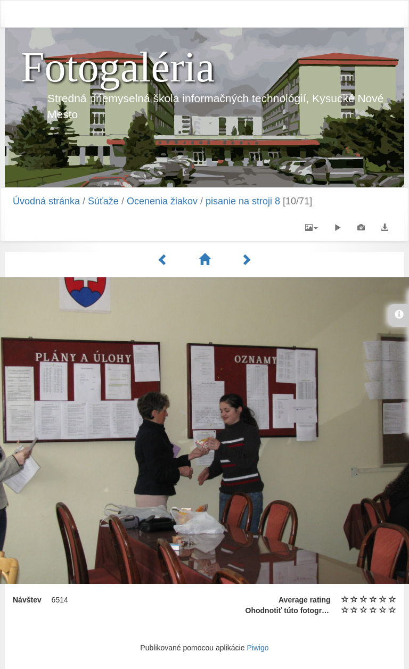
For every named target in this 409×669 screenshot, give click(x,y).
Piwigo (257, 647)
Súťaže (103, 201)
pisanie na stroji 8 (243, 201)
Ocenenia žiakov (162, 201)
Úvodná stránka (46, 201)
